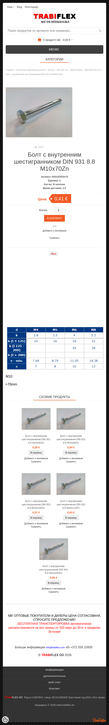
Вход (19, 7)
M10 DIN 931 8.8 (93, 70)
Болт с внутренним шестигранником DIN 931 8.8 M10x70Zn (34, 74)
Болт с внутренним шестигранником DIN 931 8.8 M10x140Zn (53, 569)
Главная (10, 70)
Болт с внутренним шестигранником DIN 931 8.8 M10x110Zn (70, 504)
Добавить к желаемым (54, 230)
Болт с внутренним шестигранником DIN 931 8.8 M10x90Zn (70, 439)
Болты (51, 70)
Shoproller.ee (99, 720)
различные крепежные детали (30, 70)
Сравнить (54, 238)
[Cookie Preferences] (5, 719)
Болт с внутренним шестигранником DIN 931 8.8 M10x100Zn (36, 504)
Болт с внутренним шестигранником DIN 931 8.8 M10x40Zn (36, 439)
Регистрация (31, 7)
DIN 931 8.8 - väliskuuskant (69, 70)
